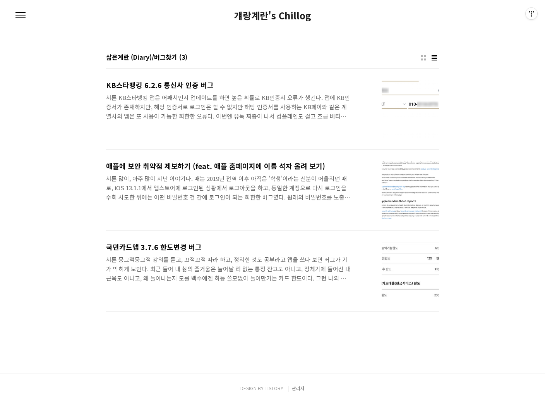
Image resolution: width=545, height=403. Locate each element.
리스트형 (434, 57)
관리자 (298, 388)
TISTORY (274, 388)
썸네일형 (423, 57)
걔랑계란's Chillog (272, 15)
